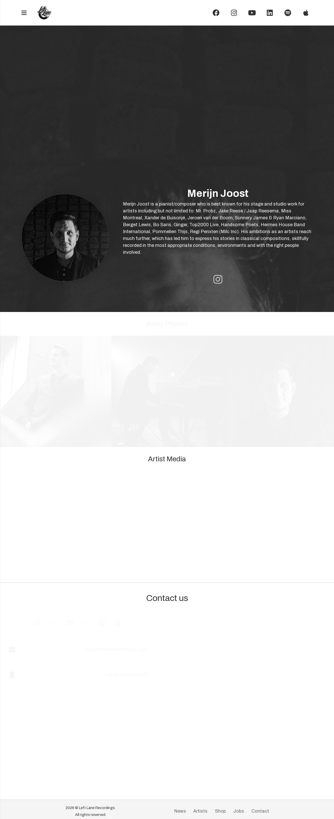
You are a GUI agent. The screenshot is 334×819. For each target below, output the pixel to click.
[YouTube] (252, 13)
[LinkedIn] (270, 13)
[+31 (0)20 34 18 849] (20, 674)
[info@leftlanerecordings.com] (20, 649)
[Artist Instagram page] (218, 279)
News (180, 811)
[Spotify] (288, 13)
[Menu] (24, 12)
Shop (220, 811)
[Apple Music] (123, 623)
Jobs (238, 811)
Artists (200, 811)
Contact (260, 811)
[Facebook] (216, 13)
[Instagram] (234, 13)
